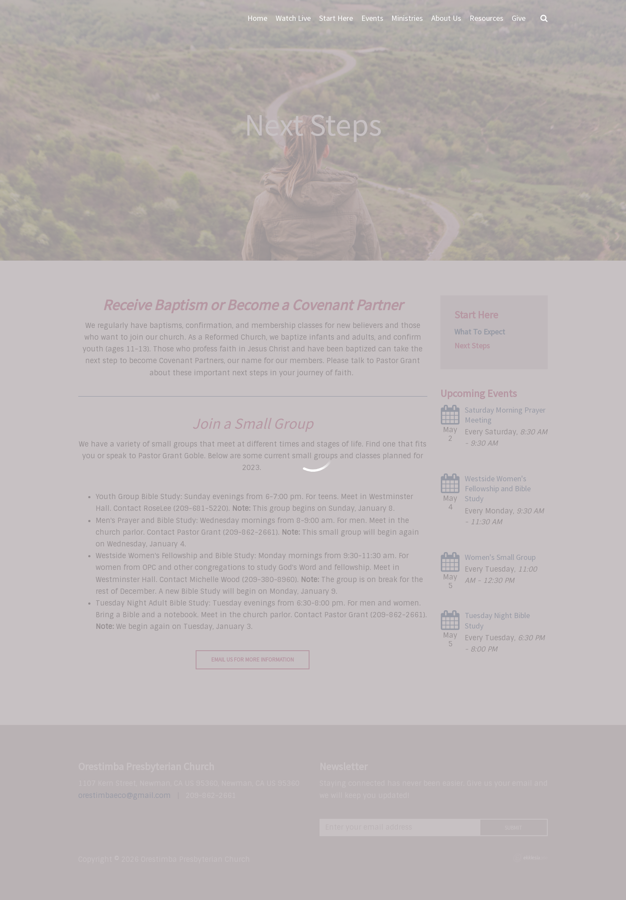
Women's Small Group (500, 557)
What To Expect (479, 332)
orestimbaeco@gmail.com (124, 795)
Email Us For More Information (252, 659)
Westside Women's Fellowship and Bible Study (498, 488)
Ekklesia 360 (530, 858)
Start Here (476, 315)
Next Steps (472, 345)
